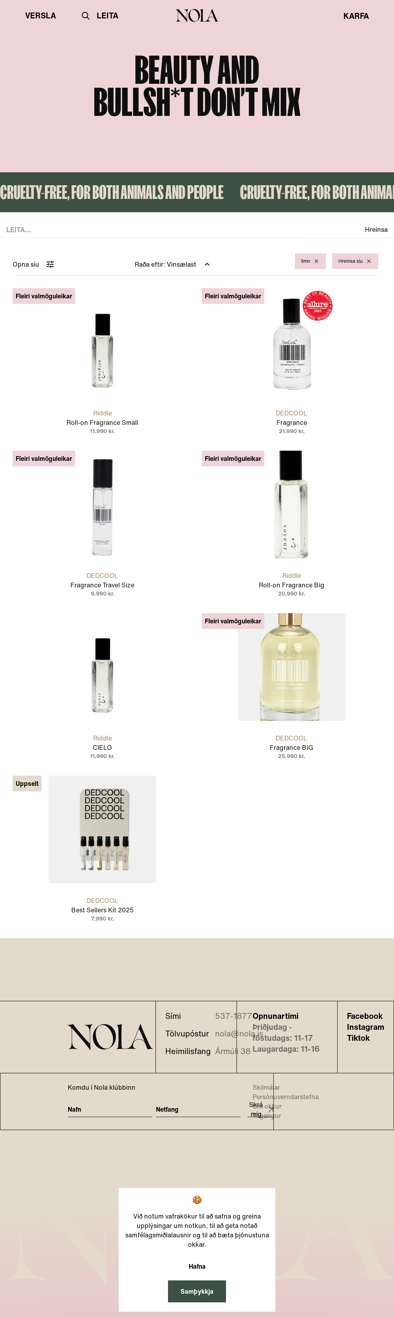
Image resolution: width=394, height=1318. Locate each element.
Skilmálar (261, 1087)
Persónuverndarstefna (281, 1096)
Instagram (365, 1027)
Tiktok (358, 1038)
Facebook (365, 1016)
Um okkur (262, 1106)
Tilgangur (262, 1115)
